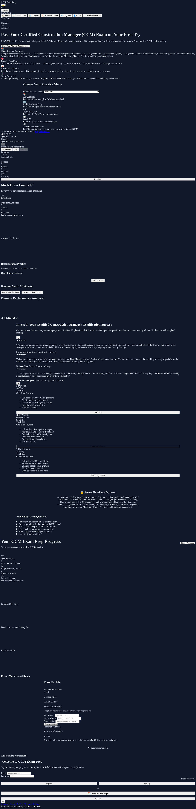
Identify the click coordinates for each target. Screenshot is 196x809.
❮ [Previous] (18, 338)
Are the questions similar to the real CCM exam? (40, 524)
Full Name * (49, 715)
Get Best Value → (98, 446)
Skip (16, 149)
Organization (49, 721)
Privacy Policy (16, 804)
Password (5, 776)
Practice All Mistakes (10, 292)
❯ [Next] (18, 383)
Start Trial (98, 412)
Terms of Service (31, 804)
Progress (34, 16)
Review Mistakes (50, 16)
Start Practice (19, 16)
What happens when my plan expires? (35, 531)
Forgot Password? (188, 779)
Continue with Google (98, 793)
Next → (24, 149)
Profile (77, 16)
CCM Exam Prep (8, 2)
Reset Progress (187, 543)
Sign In (5, 10)
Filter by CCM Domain (33, 91)
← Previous (7, 149)
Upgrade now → (42, 131)
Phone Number (50, 718)
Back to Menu (98, 280)
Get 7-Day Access (98, 476)
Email (3, 773)
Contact (4, 804)
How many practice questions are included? (38, 522)
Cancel (98, 799)
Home (6, 16)
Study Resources (92, 16)
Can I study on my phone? (30, 534)
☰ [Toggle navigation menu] (3, 802)
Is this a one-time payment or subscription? (37, 526)
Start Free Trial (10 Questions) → (15, 46)
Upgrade (66, 16)
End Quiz (98, 179)
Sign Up (147, 784)
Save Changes (50, 724)
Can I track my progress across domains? (36, 529)
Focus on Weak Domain (32, 292)
